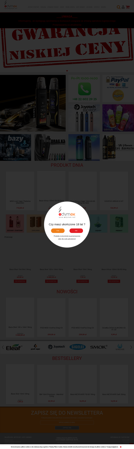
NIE (76, 230)
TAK (57, 230)
